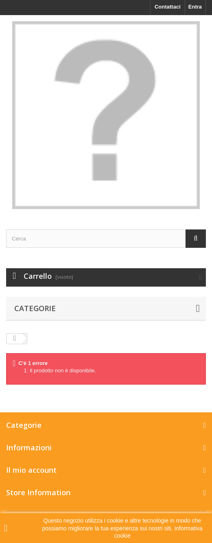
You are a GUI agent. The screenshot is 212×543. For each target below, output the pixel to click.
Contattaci (168, 7)
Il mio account (31, 470)
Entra (195, 7)
